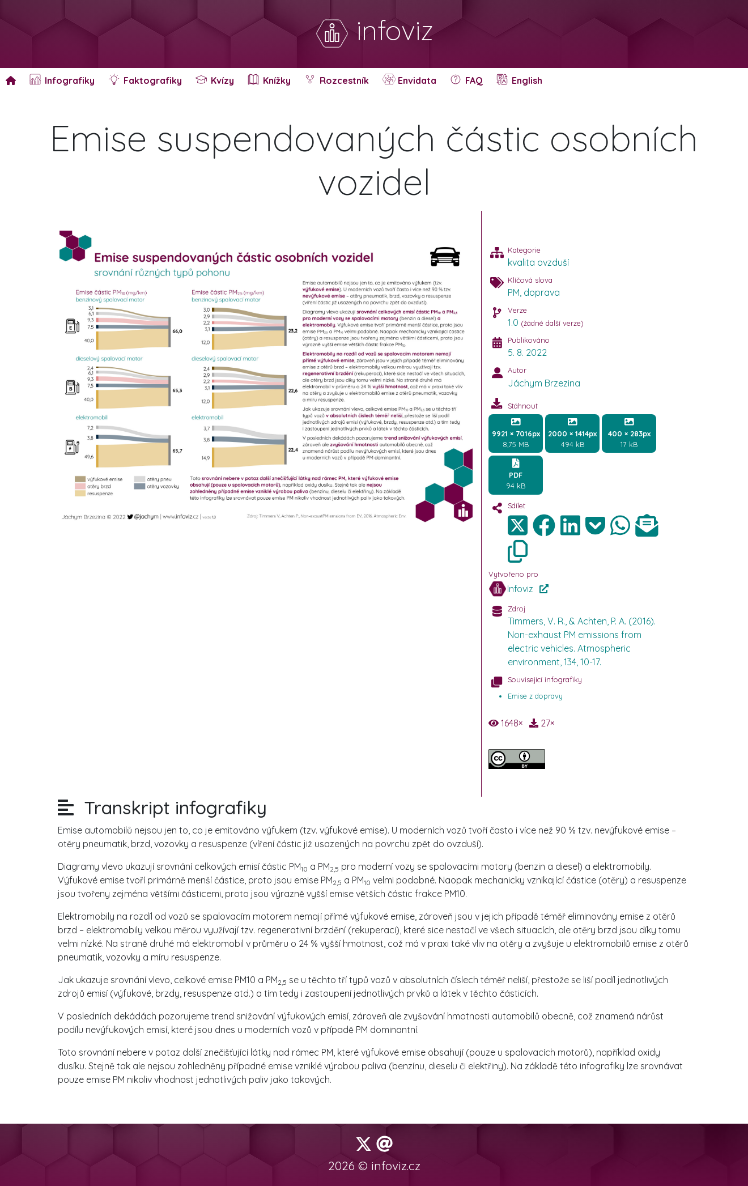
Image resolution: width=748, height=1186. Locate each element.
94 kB (515, 474)
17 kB (629, 433)
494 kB (572, 433)
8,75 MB (516, 433)
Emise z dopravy (535, 695)
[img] (544, 525)
